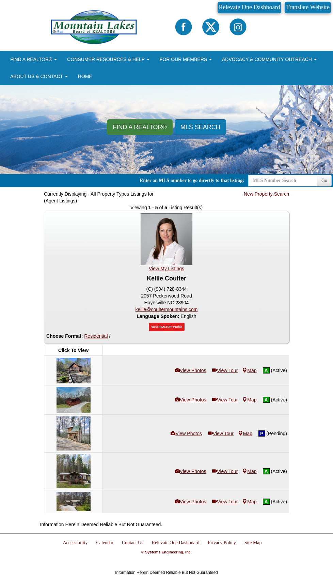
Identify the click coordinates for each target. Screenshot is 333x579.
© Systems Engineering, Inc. (166, 552)
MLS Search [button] (200, 127)
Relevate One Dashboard (249, 7)
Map (249, 370)
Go (324, 180)
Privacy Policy (222, 542)
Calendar (105, 542)
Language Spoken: (158, 316)
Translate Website (308, 7)
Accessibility (75, 542)
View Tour (225, 370)
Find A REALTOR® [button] (140, 127)
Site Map (253, 542)
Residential (96, 336)
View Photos (190, 370)
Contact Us (132, 542)
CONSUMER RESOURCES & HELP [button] (108, 59)
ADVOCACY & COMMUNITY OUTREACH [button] (269, 59)
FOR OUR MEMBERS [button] (186, 59)
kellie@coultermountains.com (166, 309)
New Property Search (266, 194)
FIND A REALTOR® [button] (33, 59)
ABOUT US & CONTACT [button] (39, 76)
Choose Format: (64, 336)
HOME (85, 76)
